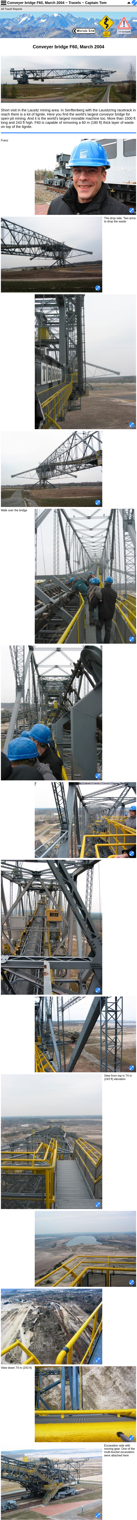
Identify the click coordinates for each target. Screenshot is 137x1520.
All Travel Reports (11, 8)
